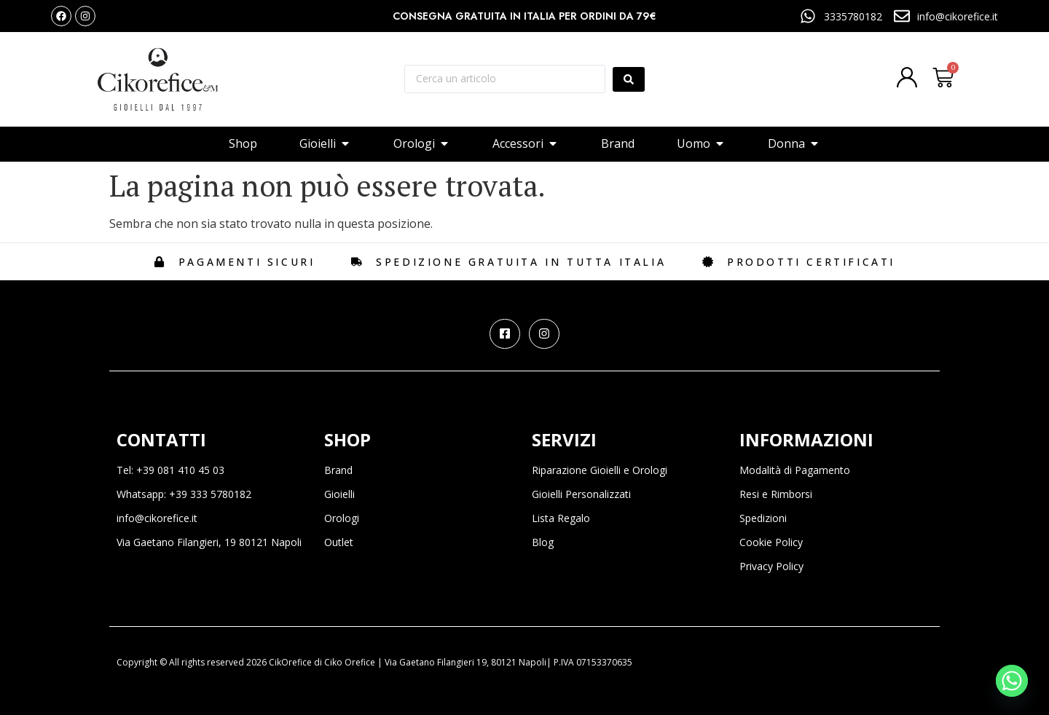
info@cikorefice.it (157, 518)
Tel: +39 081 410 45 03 (170, 470)
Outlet (338, 542)
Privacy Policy (771, 566)
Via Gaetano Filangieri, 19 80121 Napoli (209, 542)
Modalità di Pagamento (794, 470)
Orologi (341, 518)
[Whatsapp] (1012, 681)
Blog (543, 542)
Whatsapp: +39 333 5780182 (184, 494)
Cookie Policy (771, 542)
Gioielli (339, 494)
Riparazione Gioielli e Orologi (599, 470)
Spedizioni (763, 518)
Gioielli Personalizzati (581, 494)
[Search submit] (629, 79)
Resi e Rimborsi (775, 494)
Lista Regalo (561, 518)
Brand (338, 470)
